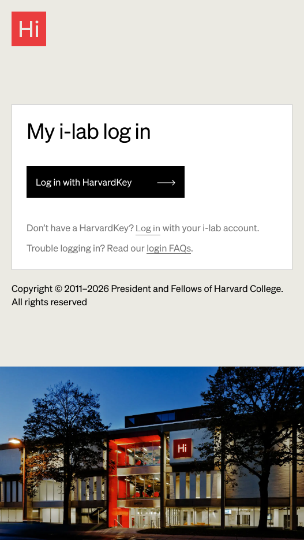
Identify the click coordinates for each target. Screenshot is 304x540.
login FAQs (169, 248)
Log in (148, 228)
